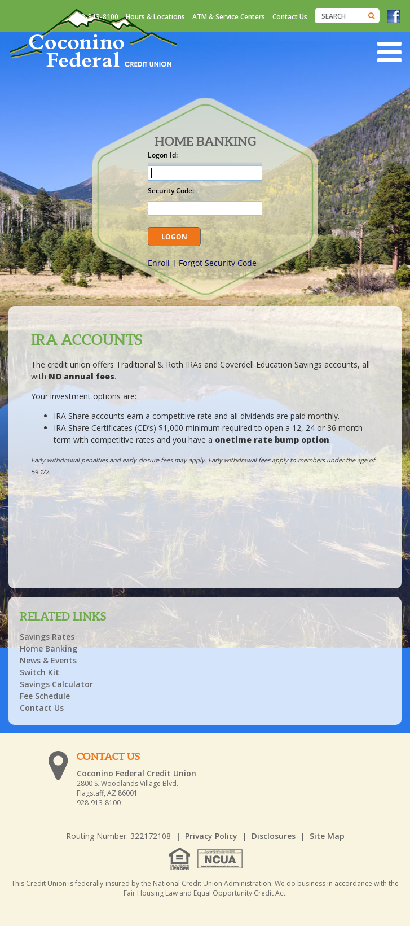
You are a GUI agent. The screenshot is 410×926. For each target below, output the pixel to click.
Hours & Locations (155, 16)
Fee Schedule (45, 696)
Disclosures (274, 836)
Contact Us (289, 16)
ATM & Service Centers (228, 16)
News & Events (48, 660)
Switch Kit (39, 672)
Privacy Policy (211, 836)
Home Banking (48, 648)
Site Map (327, 836)
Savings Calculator (56, 684)
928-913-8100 (95, 16)
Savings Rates (47, 636)
